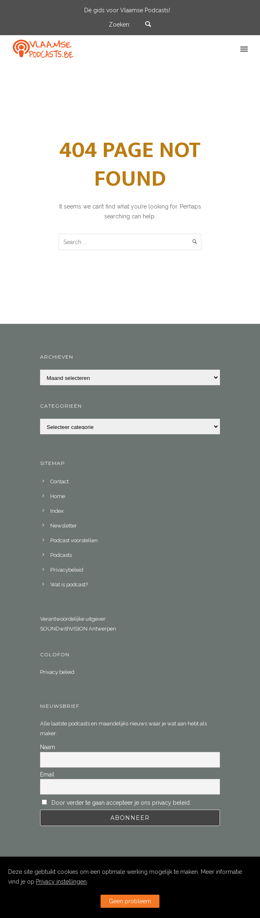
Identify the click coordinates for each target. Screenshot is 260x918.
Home (57, 496)
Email (47, 774)
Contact (59, 481)
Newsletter (63, 526)
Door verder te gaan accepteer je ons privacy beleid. (121, 802)
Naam (47, 747)
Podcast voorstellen (74, 540)
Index (57, 511)
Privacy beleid (57, 672)
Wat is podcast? (69, 584)
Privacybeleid (66, 570)
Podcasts (61, 555)
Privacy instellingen (61, 881)
